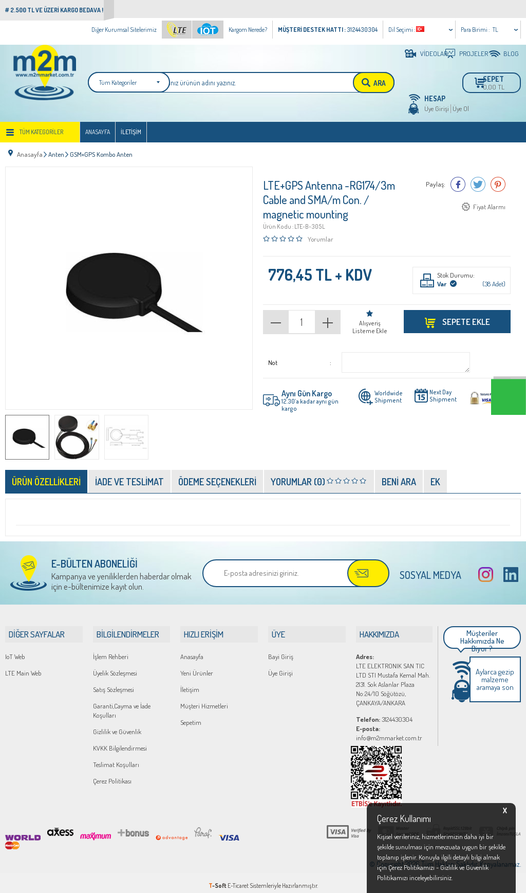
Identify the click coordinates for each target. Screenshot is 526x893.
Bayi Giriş (280, 651)
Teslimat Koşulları (116, 759)
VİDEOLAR (430, 53)
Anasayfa (97, 132)
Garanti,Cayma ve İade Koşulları (122, 705)
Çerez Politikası (112, 775)
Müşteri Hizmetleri (204, 700)
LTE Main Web (23, 667)
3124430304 (384, 713)
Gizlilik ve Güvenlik (117, 726)
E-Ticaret (238, 880)
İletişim (131, 132)
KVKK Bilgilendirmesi (120, 742)
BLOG (511, 53)
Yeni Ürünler (196, 667)
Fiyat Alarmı (489, 203)
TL (495, 29)
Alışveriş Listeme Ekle (369, 322)
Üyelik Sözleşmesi (115, 667)
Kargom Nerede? (248, 29)
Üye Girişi (436, 108)
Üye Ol (461, 108)
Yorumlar (320, 234)
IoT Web (15, 651)
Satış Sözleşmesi (113, 684)
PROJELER (470, 53)
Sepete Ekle (465, 317)
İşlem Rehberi (110, 651)
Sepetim (190, 717)
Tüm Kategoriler (41, 132)
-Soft (218, 880)
